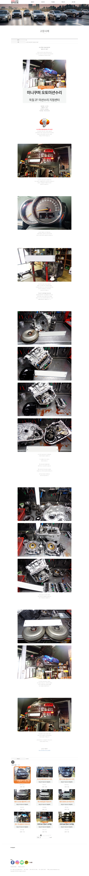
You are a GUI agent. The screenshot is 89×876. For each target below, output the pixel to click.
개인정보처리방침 (13, 866)
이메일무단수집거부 (21, 866)
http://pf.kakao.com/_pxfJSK (44, 750)
